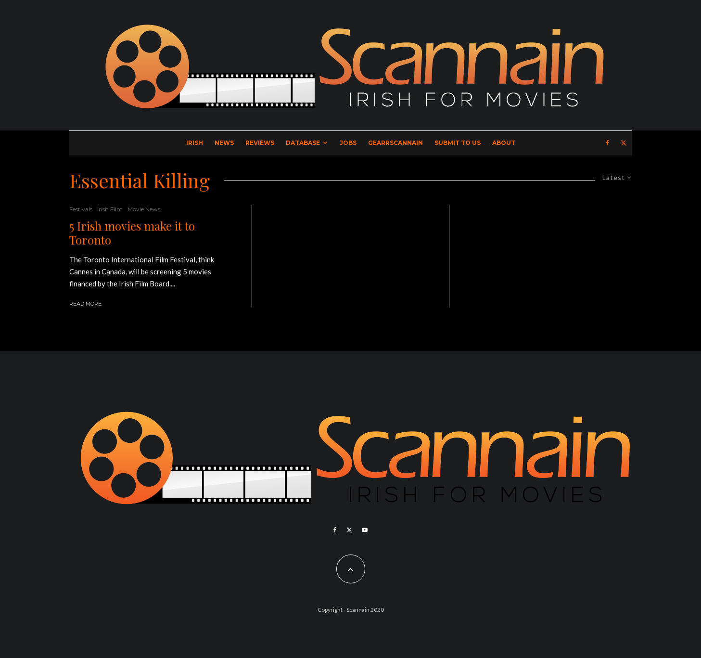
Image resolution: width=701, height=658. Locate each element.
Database (303, 142)
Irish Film (110, 209)
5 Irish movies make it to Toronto (132, 233)
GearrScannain (395, 142)
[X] (623, 143)
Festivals (80, 209)
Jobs (348, 142)
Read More (85, 303)
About (503, 142)
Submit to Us (457, 142)
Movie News (143, 209)
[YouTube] (364, 530)
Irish (194, 142)
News (224, 142)
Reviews (259, 142)
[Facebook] (607, 143)
